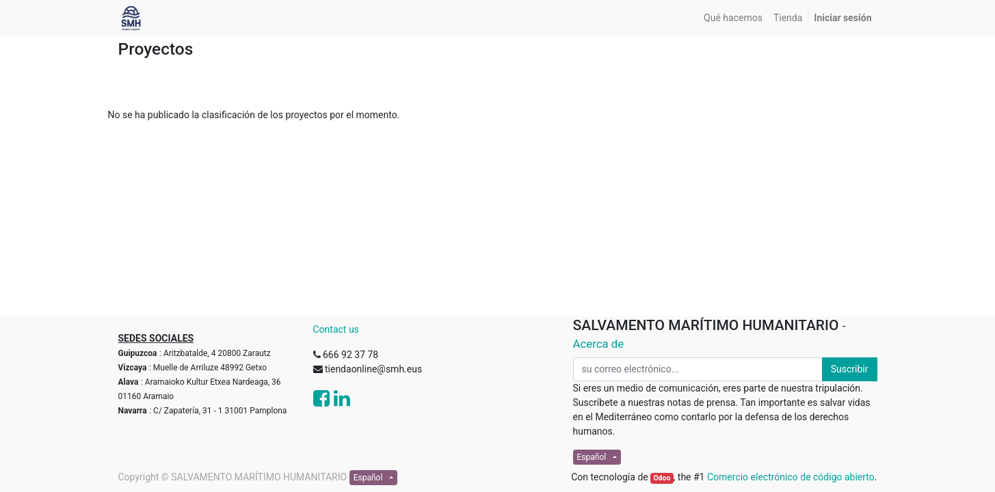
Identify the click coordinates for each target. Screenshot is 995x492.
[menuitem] (733, 18)
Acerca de (598, 344)
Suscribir (849, 369)
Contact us (336, 329)
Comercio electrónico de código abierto (791, 477)
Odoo (661, 478)
